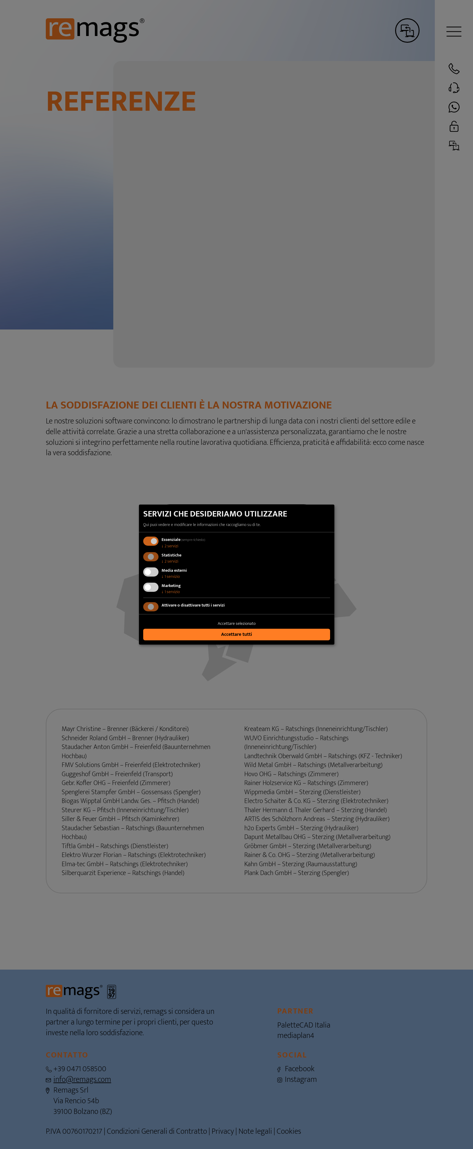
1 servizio (171, 576)
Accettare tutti (236, 634)
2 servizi (170, 545)
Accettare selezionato (237, 623)
